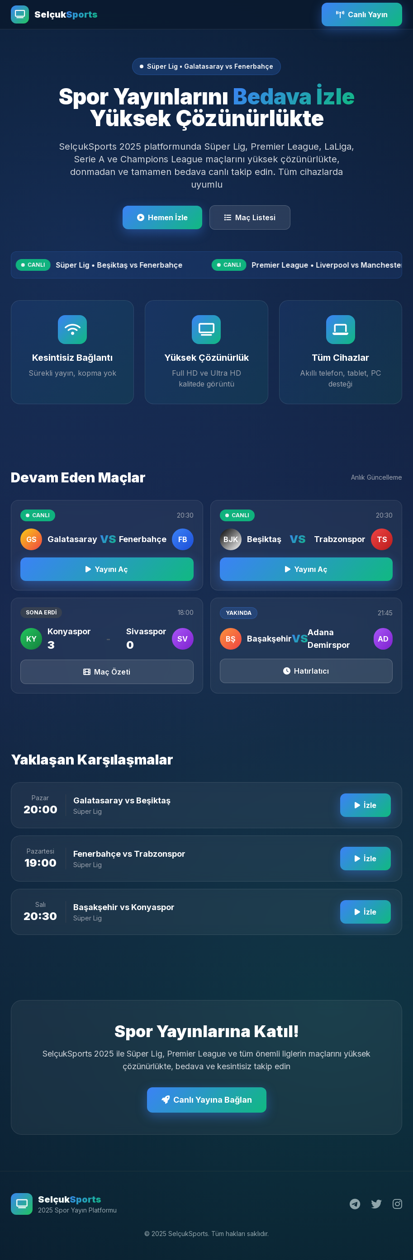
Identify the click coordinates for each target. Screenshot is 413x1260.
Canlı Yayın (362, 14)
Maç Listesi (249, 217)
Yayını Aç (106, 575)
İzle (365, 811)
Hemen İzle (162, 217)
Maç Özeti (106, 678)
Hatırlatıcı (306, 677)
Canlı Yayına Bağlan (206, 1106)
